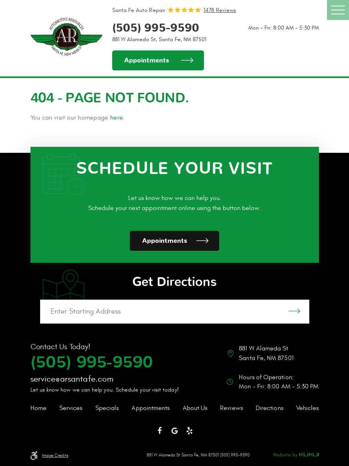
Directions (269, 408)
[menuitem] (38, 408)
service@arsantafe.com (71, 379)
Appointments (146, 60)
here (116, 117)
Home (38, 408)
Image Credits (55, 455)
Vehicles (307, 408)
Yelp (189, 430)
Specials (107, 408)
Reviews (231, 408)
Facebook (159, 430)
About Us (195, 408)
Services (71, 408)
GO (294, 312)
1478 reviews (220, 10)
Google (174, 430)
